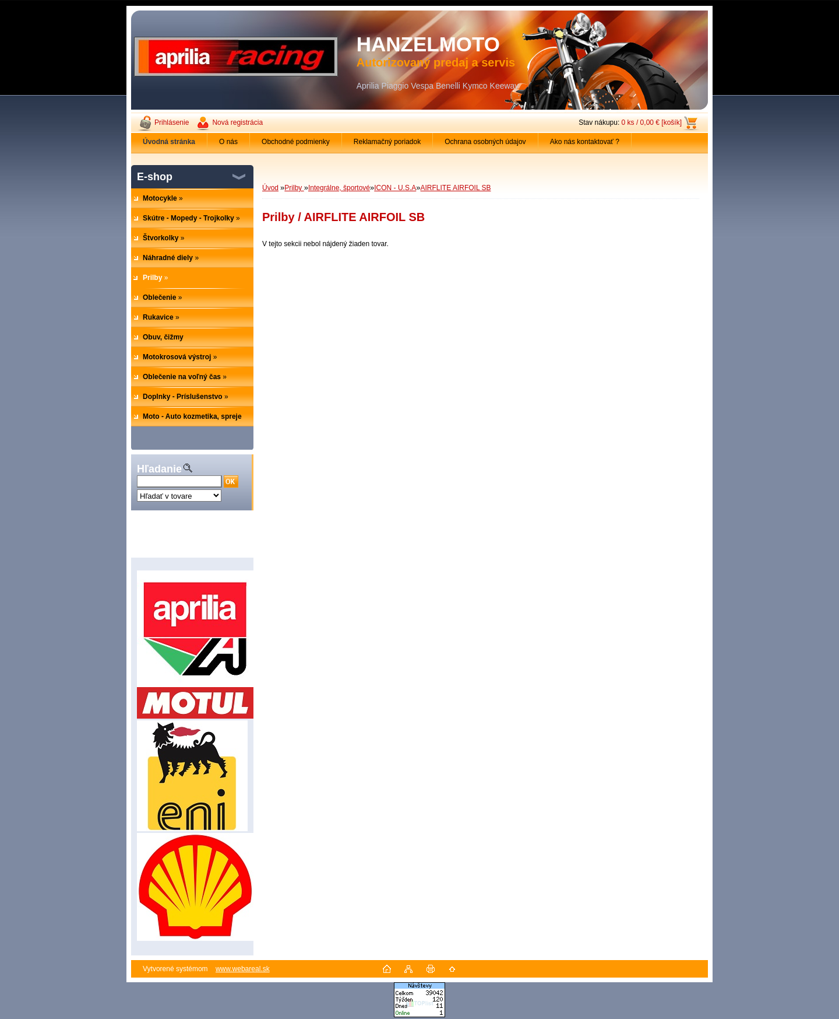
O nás (228, 142)
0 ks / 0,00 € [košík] (652, 122)
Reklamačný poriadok (387, 142)
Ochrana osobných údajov (485, 142)
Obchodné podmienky (296, 142)
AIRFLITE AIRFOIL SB (456, 188)
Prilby (294, 188)
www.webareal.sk (243, 969)
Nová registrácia (237, 122)
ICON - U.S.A (395, 188)
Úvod (270, 188)
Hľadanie (159, 469)
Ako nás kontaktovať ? (584, 142)
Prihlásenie (171, 122)
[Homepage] (169, 141)
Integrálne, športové (339, 188)
